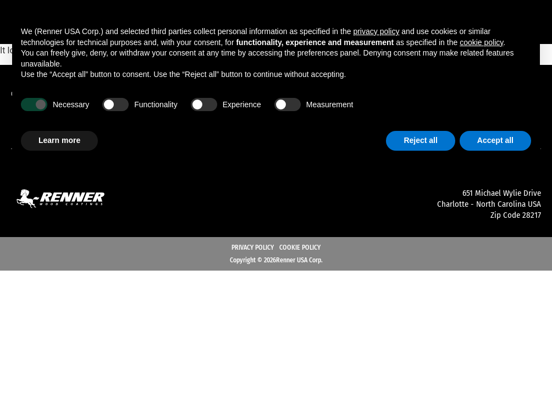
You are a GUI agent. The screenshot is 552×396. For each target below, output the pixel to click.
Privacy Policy (252, 247)
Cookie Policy (300, 247)
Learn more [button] (59, 140)
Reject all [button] (420, 140)
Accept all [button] (495, 140)
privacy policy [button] (376, 31)
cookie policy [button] (481, 42)
